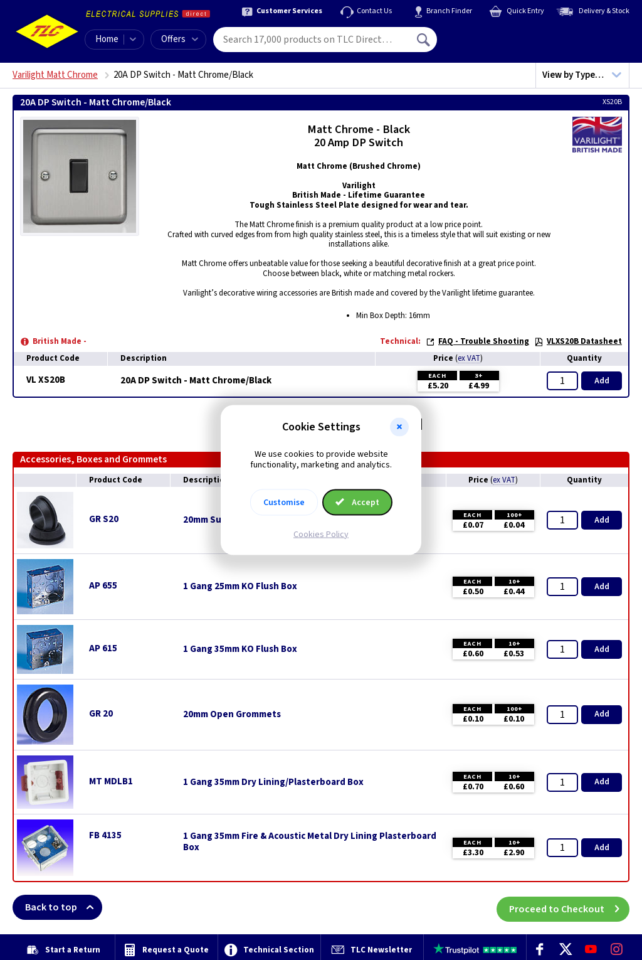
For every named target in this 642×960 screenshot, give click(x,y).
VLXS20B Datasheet (578, 341)
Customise (284, 502)
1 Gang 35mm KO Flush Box (240, 649)
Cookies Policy (321, 534)
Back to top (63, 907)
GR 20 (101, 713)
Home (106, 39)
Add (601, 381)
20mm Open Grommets (232, 714)
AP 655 (103, 585)
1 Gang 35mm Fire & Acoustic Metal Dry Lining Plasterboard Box (309, 842)
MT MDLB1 (111, 781)
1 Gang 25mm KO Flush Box (240, 586)
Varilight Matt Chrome (55, 75)
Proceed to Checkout (569, 907)
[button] (399, 427)
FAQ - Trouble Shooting (477, 341)
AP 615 (103, 648)
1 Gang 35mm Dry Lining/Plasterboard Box (273, 782)
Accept (357, 502)
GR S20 (103, 519)
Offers (179, 39)
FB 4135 (105, 835)
